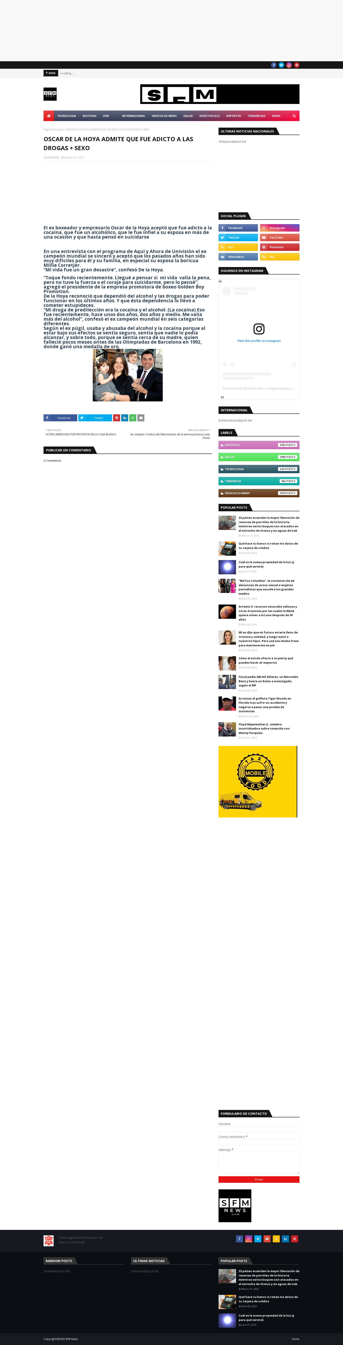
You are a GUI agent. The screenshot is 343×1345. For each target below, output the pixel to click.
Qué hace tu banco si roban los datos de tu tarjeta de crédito (268, 546)
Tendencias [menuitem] (257, 116)
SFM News (71, 1339)
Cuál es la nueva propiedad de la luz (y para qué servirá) (266, 564)
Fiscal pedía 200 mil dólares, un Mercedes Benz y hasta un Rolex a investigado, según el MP (268, 681)
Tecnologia (261, 469)
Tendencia (261, 481)
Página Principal (53, 129)
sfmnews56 (254, 388)
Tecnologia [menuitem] (66, 116)
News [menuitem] (276, 116)
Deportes (261, 445)
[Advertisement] (131, 30)
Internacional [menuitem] (133, 116)
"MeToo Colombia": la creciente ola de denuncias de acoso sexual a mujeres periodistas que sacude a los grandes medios (266, 587)
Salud (261, 457)
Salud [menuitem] (188, 116)
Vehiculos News (261, 493)
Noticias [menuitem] (89, 116)
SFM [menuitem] (106, 116)
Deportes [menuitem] (233, 116)
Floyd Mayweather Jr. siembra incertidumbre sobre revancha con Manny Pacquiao (264, 728)
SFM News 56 (232, 388)
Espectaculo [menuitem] (210, 116)
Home (295, 1339)
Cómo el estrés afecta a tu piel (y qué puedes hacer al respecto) (266, 660)
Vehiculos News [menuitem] (164, 116)
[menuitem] (49, 116)
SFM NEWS (53, 157)
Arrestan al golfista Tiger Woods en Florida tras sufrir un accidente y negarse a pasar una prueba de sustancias (265, 704)
